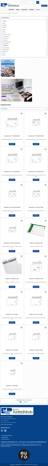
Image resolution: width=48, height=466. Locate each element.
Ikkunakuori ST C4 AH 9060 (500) (12, 136)
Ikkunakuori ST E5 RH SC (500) (36, 207)
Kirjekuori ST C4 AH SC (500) (36, 314)
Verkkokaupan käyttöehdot (6, 435)
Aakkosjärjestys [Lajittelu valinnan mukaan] (4, 108)
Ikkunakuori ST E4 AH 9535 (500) (36, 171)
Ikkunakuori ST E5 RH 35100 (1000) (12, 207)
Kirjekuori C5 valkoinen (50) (12, 278)
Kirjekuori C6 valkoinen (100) (36, 278)
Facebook (2, 430)
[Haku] (29, 2)
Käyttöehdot (12, 464)
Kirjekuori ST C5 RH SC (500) (36, 350)
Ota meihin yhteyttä (5, 439)
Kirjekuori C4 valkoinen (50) (36, 243)
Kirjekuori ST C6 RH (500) (12, 385)
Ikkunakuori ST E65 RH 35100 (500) (12, 243)
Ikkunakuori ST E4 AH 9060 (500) (12, 171)
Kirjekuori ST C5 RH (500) (12, 350)
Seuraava (26, 401)
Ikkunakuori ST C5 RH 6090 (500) (36, 136)
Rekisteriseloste (4, 437)
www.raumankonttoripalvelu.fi (6, 424)
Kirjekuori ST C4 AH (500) (12, 314)
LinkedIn (5, 430)
